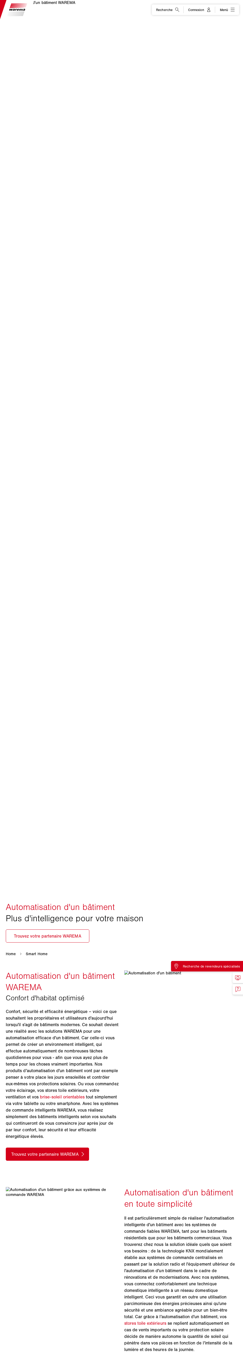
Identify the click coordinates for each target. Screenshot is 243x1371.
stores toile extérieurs (145, 1323)
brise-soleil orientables (62, 1096)
